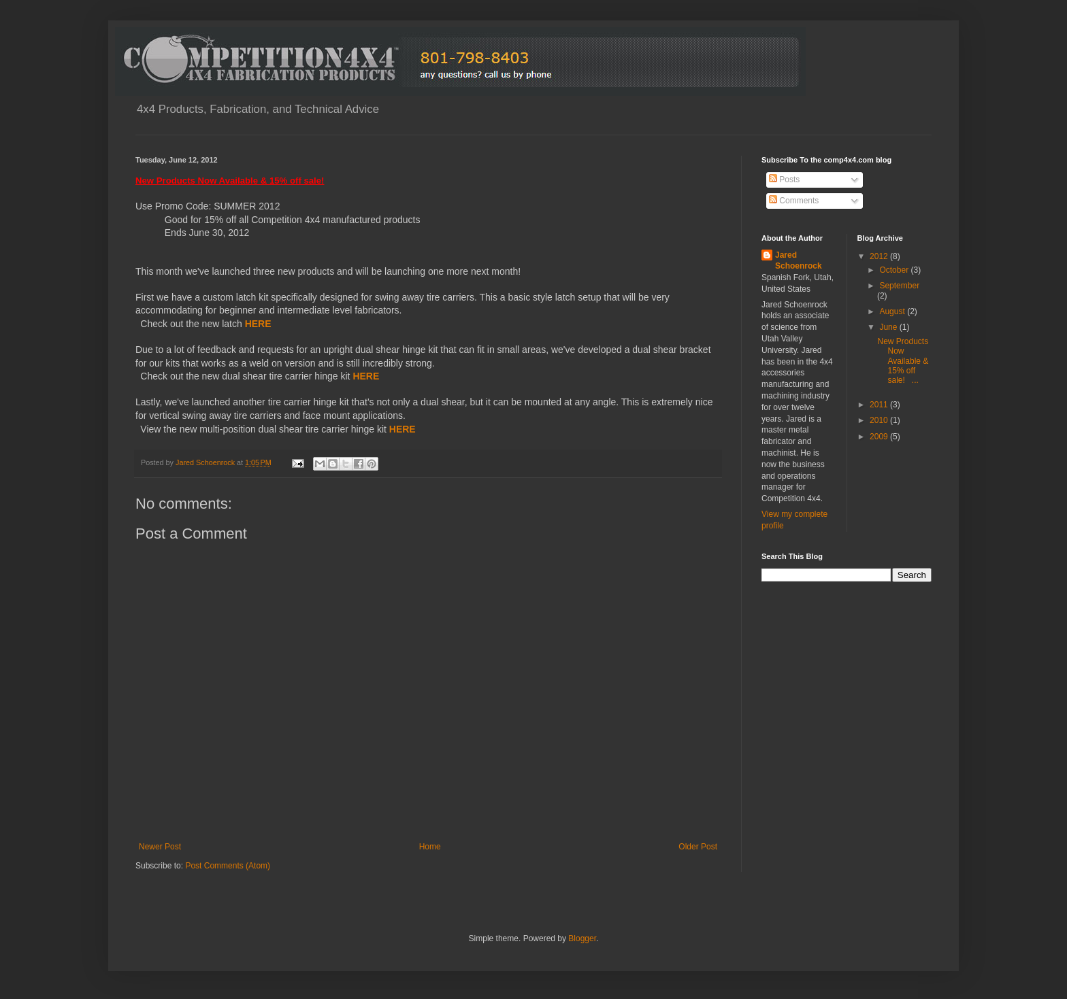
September (899, 285)
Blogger (582, 938)
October (894, 270)
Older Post (697, 846)
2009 (880, 436)
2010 (880, 420)
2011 (880, 404)
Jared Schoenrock (798, 260)
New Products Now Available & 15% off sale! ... (902, 361)
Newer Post (160, 846)
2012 (880, 256)
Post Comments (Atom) (227, 865)
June (889, 327)
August (893, 311)
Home (430, 846)
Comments (794, 200)
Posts (784, 179)
